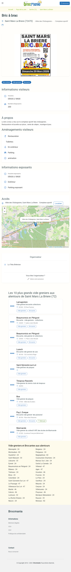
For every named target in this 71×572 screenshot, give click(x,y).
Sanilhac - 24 (40, 481)
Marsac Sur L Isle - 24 (44, 461)
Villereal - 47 (40, 466)
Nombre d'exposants (14, 104)
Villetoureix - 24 (41, 489)
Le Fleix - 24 (40, 478)
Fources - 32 (40, 475)
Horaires (11, 96)
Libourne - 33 (13, 461)
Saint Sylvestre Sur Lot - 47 (18, 481)
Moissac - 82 (40, 501)
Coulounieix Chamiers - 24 (45, 458)
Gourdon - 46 (40, 472)
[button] (35, 224)
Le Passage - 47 (14, 484)
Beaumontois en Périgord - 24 (19, 466)
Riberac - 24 (12, 469)
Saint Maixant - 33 (15, 458)
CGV (9, 530)
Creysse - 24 (40, 487)
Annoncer (65, 3)
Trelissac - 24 (13, 472)
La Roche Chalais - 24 (16, 498)
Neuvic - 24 (12, 501)
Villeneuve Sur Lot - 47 (16, 487)
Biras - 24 (11, 475)
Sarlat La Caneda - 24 (44, 464)
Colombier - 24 (13, 478)
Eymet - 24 (12, 464)
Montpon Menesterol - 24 (45, 495)
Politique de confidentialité (17, 533)
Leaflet (49, 247)
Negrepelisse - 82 (42, 455)
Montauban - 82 (14, 452)
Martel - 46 (12, 489)
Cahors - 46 (12, 492)
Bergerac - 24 (40, 449)
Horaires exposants (14, 174)
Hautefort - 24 (13, 455)
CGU (9, 526)
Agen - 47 (39, 469)
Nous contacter (13, 551)
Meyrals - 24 (40, 484)
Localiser (58, 203)
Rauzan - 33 (40, 498)
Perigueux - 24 (41, 452)
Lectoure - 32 (13, 495)
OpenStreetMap (58, 247)
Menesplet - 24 (13, 449)
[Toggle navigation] (2, 3)
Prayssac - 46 (41, 492)
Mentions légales (13, 523)
